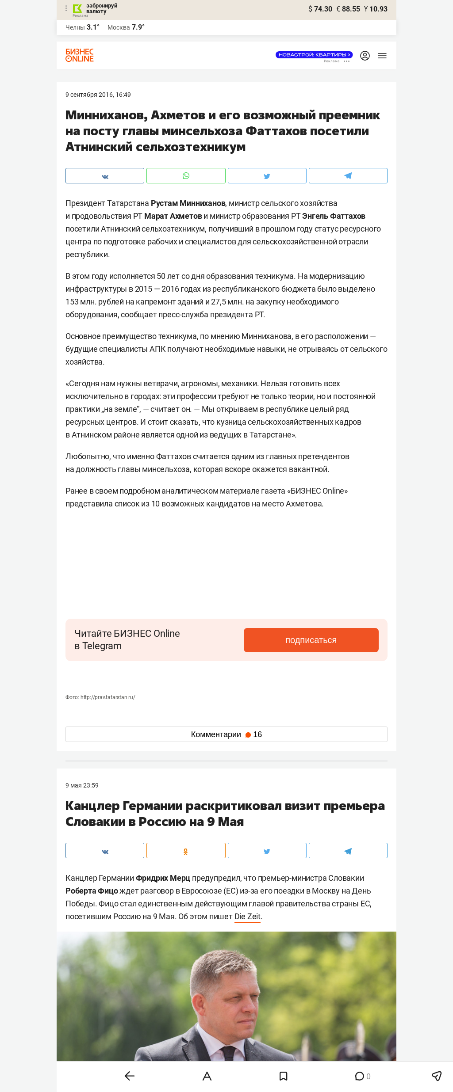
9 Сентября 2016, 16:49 (98, 94)
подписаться (341, 640)
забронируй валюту (101, 8)
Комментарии (226, 734)
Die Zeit (247, 916)
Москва (118, 27)
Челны (75, 27)
